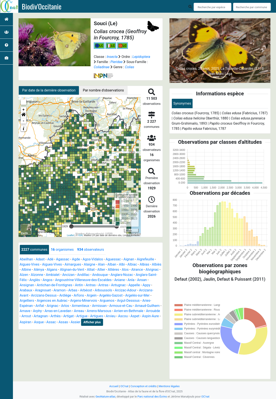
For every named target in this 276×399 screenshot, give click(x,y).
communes (34, 249)
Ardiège (65, 295)
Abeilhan (26, 259)
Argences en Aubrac (52, 300)
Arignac (52, 306)
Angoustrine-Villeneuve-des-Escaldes (83, 280)
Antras (91, 285)
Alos (125, 270)
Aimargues (72, 264)
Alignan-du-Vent (72, 270)
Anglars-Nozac (121, 275)
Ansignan (27, 285)
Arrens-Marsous (99, 311)
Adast (40, 259)
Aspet (134, 316)
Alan (101, 264)
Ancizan (68, 275)
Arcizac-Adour (125, 290)
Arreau (79, 311)
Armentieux (80, 306)
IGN (80, 235)
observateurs (90, 249)
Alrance (137, 270)
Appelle (134, 285)
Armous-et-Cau (120, 306)
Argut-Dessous (128, 300)
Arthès (55, 316)
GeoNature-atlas (106, 396)
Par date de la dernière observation (48, 90)
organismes (62, 249)
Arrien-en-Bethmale (128, 311)
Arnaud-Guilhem (147, 306)
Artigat (68, 316)
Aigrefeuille (145, 259)
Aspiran (25, 322)
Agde (76, 259)
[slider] (71, 226)
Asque (39, 322)
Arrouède (153, 311)
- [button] (23, 121)
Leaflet (70, 235)
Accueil (113, 386)
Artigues (96, 316)
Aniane (119, 280)
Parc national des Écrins (152, 396)
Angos (48, 280)
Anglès (34, 280)
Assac (51, 322)
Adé (50, 259)
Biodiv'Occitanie (41, 6)
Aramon (59, 290)
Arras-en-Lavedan (57, 311)
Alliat (91, 270)
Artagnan (41, 316)
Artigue (82, 316)
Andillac (83, 275)
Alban (111, 264)
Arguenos (107, 300)
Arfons (79, 295)
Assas (63, 322)
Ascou (123, 316)
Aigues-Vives (29, 264)
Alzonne (37, 275)
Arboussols (103, 290)
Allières (113, 270)
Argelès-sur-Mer (137, 295)
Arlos (65, 306)
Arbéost (86, 290)
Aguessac (113, 259)
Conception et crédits (143, 386)
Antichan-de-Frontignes (54, 285)
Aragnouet (43, 290)
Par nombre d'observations (103, 90)
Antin (79, 285)
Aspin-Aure (150, 316)
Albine (26, 270)
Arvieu (110, 316)
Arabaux (26, 290)
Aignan (128, 259)
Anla (130, 280)
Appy (146, 285)
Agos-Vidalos (93, 259)
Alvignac (152, 270)
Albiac (132, 264)
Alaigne (89, 264)
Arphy (37, 311)
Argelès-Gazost (110, 295)
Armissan (99, 306)
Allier (101, 270)
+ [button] (23, 109)
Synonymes (182, 103)
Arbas (72, 290)
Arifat (40, 306)
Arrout (26, 316)
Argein (92, 295)
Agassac (62, 259)
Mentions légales (169, 386)
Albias (144, 264)
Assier (75, 322)
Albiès (156, 264)
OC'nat (124, 386)
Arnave (25, 311)
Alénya (39, 270)
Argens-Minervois (83, 300)
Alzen (24, 275)
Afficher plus (92, 322)
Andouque (100, 275)
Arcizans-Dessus (44, 295)
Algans (52, 270)
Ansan (142, 280)
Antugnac (118, 285)
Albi (122, 264)
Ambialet (53, 275)
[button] (23, 115)
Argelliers (27, 300)
